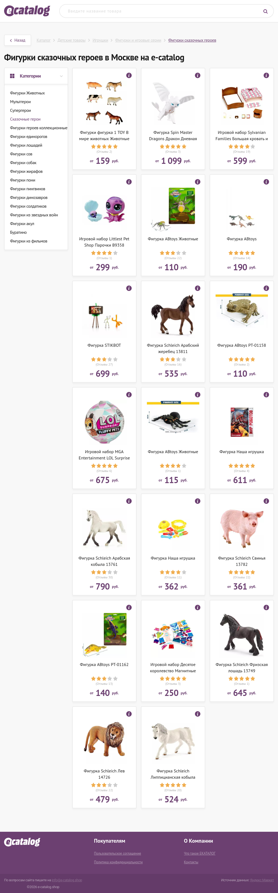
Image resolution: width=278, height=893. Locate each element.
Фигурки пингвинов (27, 188)
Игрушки (100, 40)
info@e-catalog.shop (67, 880)
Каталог (43, 40)
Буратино (18, 232)
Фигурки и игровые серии (138, 40)
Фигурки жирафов (26, 171)
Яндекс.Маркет (262, 880)
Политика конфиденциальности (118, 862)
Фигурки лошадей (26, 145)
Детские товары (72, 40)
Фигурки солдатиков (28, 206)
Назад (17, 40)
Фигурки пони (22, 180)
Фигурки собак (23, 162)
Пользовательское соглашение (117, 853)
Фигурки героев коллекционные (38, 127)
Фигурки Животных (27, 93)
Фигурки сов (21, 153)
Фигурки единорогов (28, 136)
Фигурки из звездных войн (34, 214)
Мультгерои (20, 101)
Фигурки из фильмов (28, 241)
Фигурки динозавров (29, 197)
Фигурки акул (22, 223)
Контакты (191, 862)
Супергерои (20, 110)
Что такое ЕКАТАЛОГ (200, 853)
